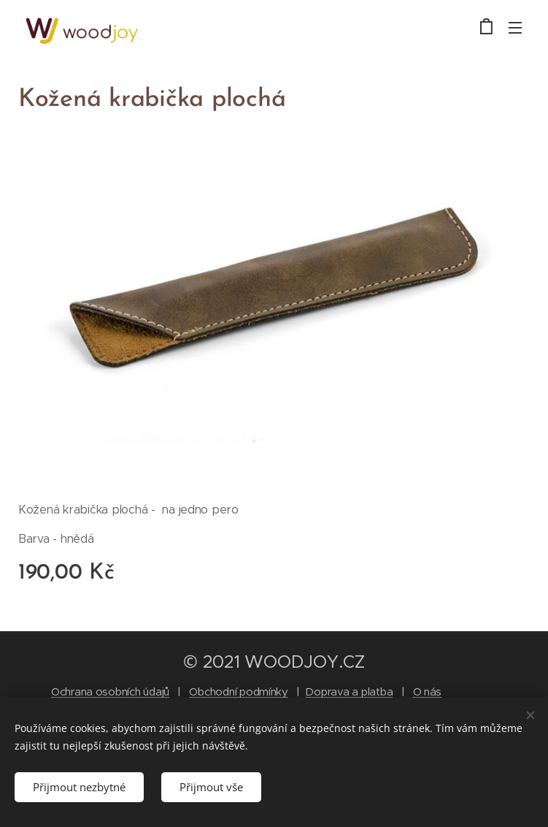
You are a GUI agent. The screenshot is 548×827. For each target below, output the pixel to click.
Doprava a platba (349, 691)
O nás (427, 691)
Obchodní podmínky (238, 691)
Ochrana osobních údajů (110, 691)
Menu (515, 27)
